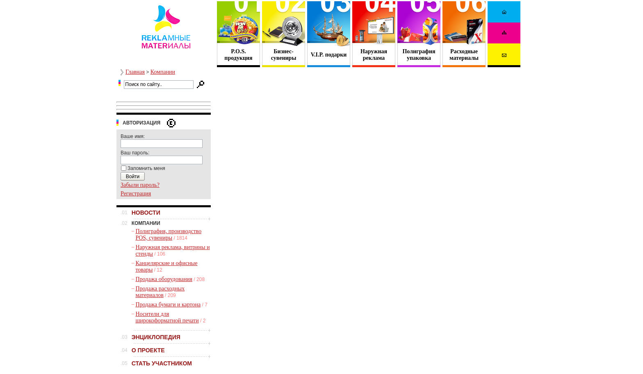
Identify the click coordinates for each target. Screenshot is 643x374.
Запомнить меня (146, 168)
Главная (135, 72)
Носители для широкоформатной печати (166, 317)
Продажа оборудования (163, 279)
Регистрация (136, 193)
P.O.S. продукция (238, 54)
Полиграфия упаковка (418, 54)
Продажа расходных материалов (160, 292)
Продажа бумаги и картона (168, 304)
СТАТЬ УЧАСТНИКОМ (162, 363)
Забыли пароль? (140, 185)
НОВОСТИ (146, 212)
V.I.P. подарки (329, 55)
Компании (162, 72)
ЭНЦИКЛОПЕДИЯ (156, 337)
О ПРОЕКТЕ (148, 350)
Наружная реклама (373, 54)
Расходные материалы (464, 54)
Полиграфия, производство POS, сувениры (168, 234)
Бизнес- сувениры (283, 54)
